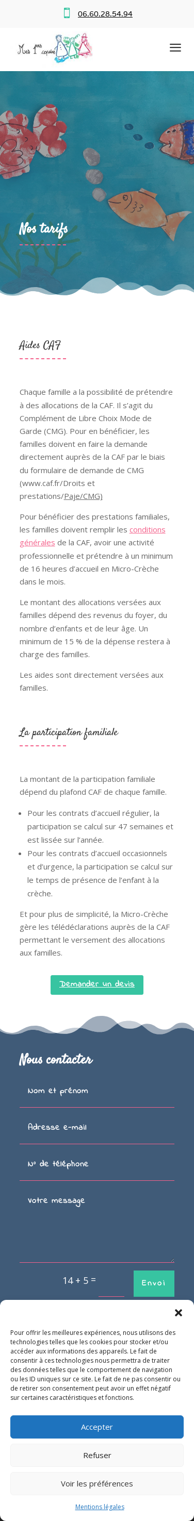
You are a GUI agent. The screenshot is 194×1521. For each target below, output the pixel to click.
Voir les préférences (97, 1483)
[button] (178, 1313)
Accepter (97, 1427)
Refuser (97, 1455)
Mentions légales (99, 1506)
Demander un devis (97, 984)
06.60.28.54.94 (105, 14)
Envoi (154, 1283)
